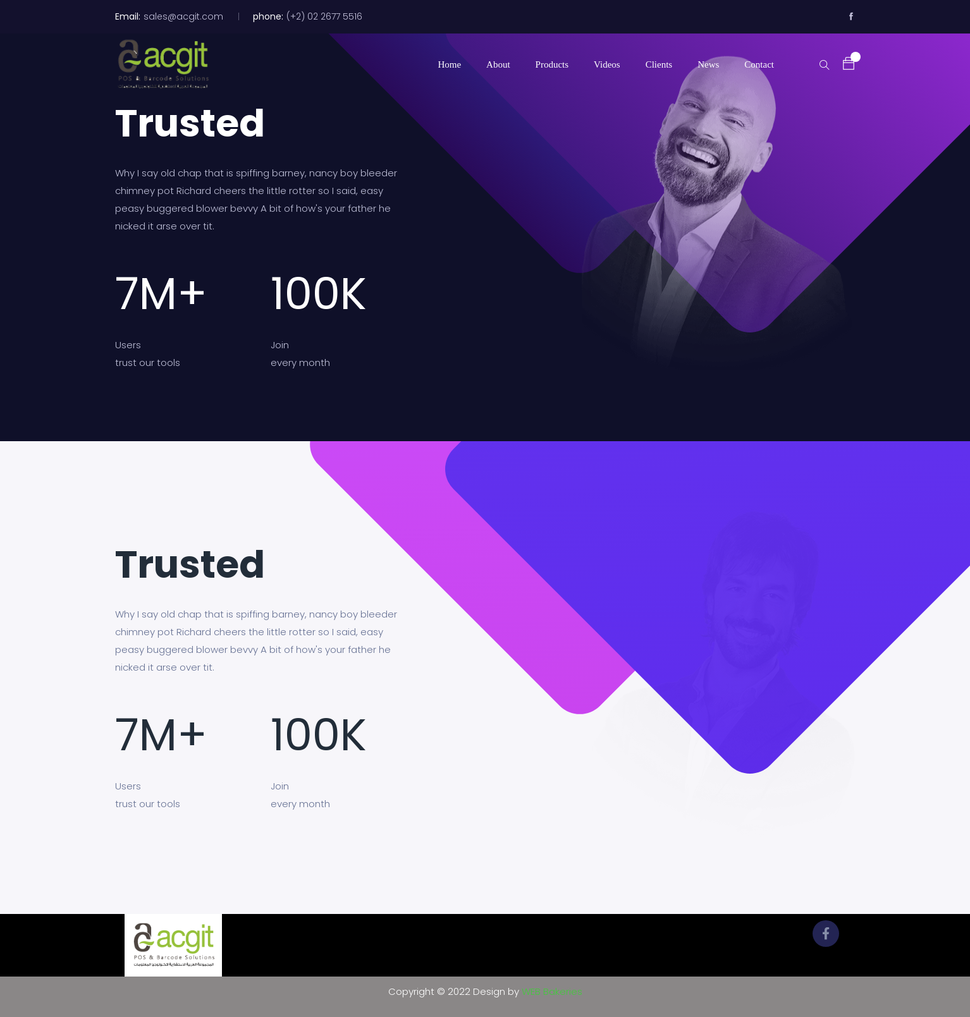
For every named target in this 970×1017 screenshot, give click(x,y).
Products (552, 64)
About (498, 64)
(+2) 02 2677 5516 (324, 16)
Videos (607, 64)
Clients (659, 64)
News (708, 64)
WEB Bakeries (552, 991)
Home (449, 64)
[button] (842, 63)
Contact (759, 64)
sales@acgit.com (183, 16)
